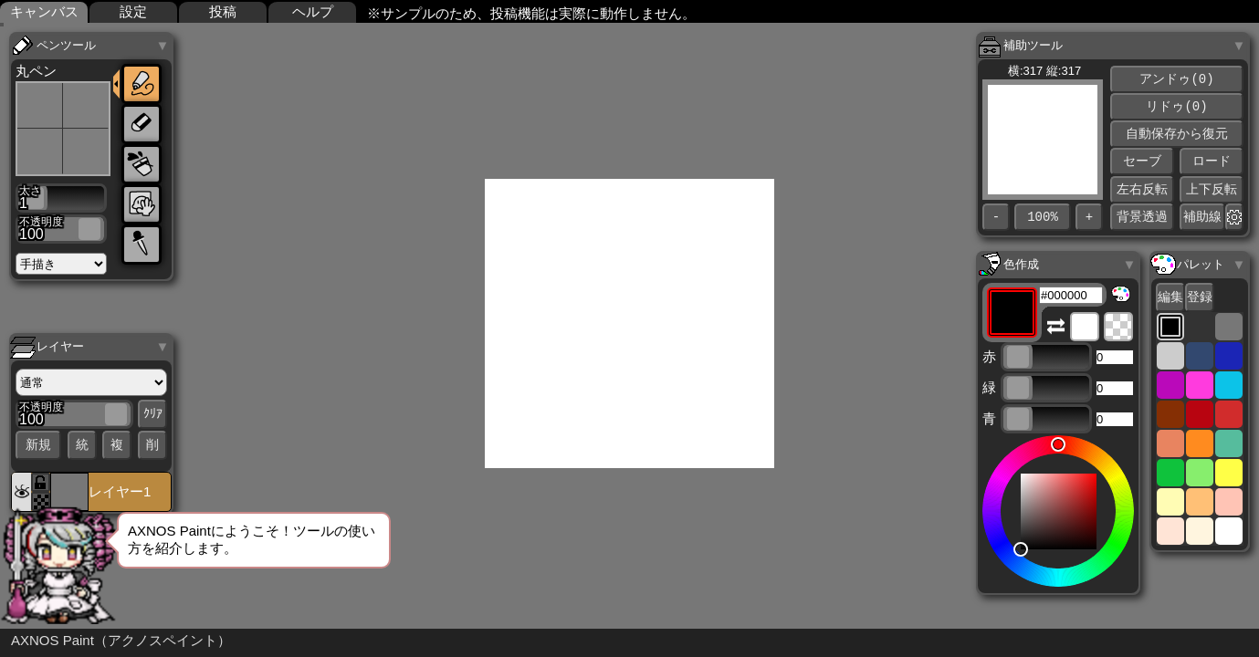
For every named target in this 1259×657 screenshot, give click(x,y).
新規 (38, 445)
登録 (1199, 297)
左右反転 (1142, 189)
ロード (1211, 161)
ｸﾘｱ (153, 414)
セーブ (1142, 161)
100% (1042, 217)
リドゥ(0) (1176, 106)
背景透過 (1142, 216)
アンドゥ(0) (1176, 79)
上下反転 (1211, 189)
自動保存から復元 (1177, 133)
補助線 (1202, 216)
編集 (1170, 297)
